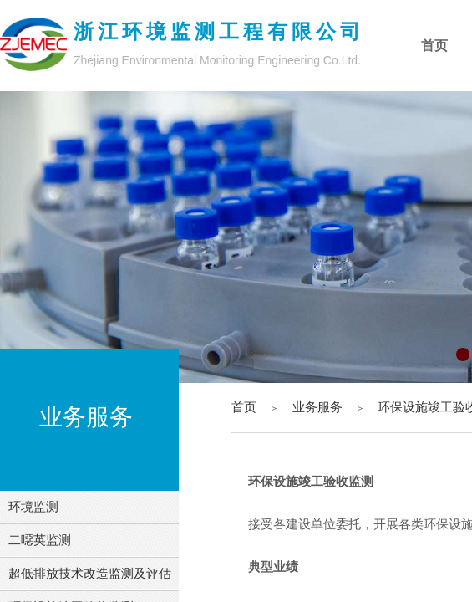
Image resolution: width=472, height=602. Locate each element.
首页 (243, 407)
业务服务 (317, 407)
